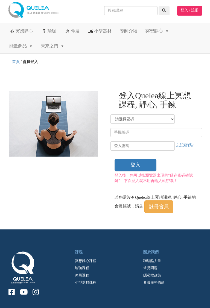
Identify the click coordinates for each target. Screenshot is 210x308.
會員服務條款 (154, 282)
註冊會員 (159, 206)
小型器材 (100, 31)
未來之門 (52, 46)
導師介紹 (128, 30)
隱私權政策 (152, 275)
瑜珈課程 (82, 268)
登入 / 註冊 (189, 10)
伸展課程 (82, 275)
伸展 (72, 31)
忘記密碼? (185, 145)
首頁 (16, 62)
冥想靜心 (21, 31)
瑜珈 (48, 31)
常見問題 (150, 268)
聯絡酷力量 (152, 261)
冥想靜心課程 (85, 261)
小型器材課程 (85, 282)
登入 (135, 165)
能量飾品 (21, 46)
